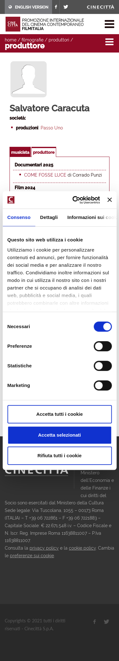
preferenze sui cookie (32, 555)
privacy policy (44, 548)
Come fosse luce (45, 175)
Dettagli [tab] (49, 217)
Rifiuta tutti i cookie (59, 455)
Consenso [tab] (18, 217)
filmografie (32, 39)
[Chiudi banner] (109, 200)
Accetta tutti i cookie (59, 414)
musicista (20, 152)
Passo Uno (52, 127)
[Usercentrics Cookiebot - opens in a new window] (75, 200)
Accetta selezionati (59, 435)
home (11, 39)
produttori (59, 39)
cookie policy (82, 548)
